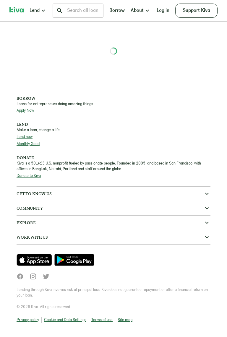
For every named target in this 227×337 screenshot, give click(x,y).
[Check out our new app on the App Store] (35, 260)
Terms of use (102, 320)
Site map (125, 320)
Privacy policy (28, 320)
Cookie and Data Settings (65, 320)
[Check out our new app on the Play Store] (74, 260)
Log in (163, 10)
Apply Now (25, 111)
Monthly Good (28, 144)
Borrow (117, 10)
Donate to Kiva (29, 176)
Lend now (25, 137)
